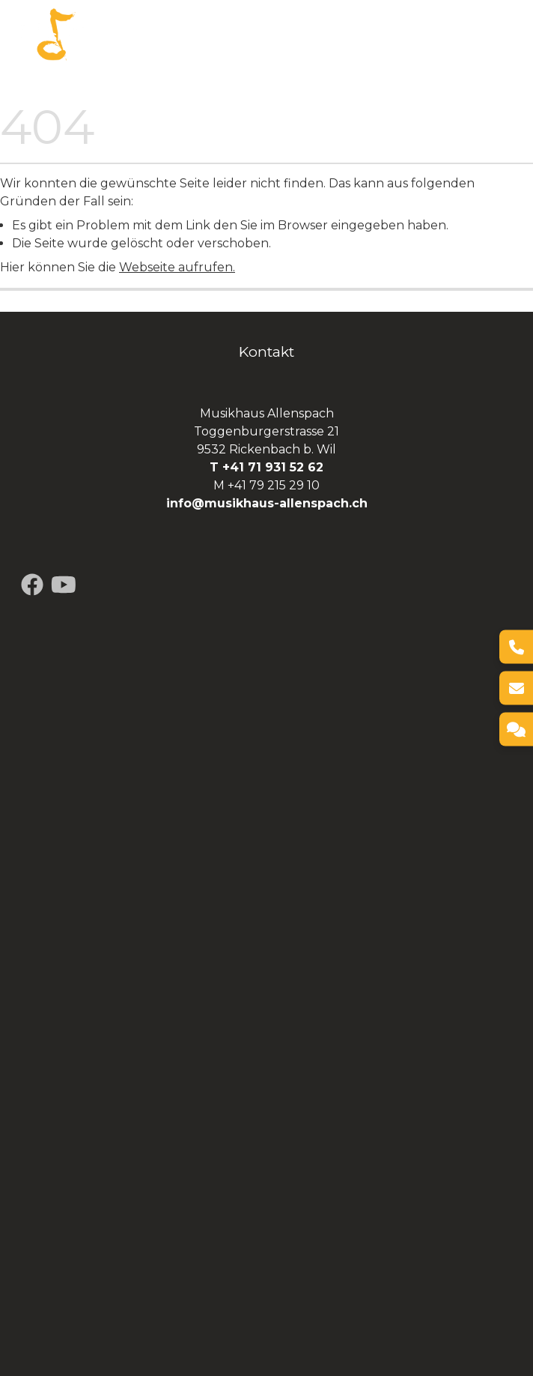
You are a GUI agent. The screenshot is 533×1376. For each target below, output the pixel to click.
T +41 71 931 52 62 (266, 467)
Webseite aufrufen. (177, 267)
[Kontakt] (516, 729)
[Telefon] (516, 647)
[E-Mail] (516, 688)
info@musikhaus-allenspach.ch (267, 503)
